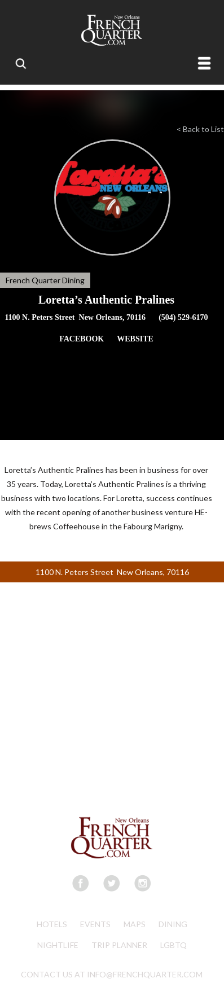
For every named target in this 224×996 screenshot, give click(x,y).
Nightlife (57, 945)
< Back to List (200, 129)
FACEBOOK (81, 339)
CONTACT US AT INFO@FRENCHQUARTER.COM (112, 974)
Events (95, 924)
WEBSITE (135, 339)
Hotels (52, 924)
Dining (173, 924)
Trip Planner (119, 945)
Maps (135, 924)
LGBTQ (173, 945)
